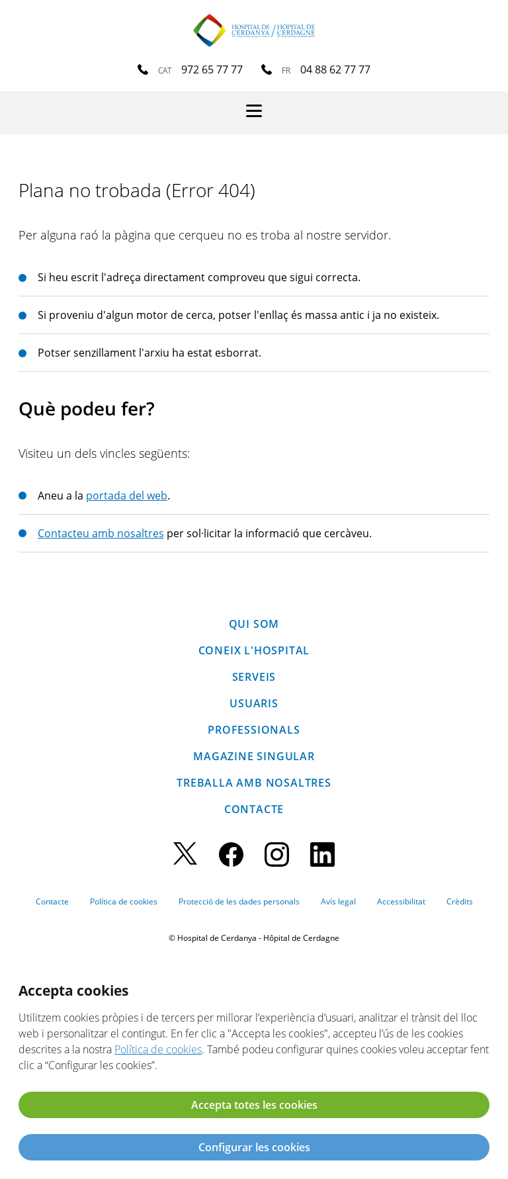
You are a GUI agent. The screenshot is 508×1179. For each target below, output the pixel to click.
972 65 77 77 (212, 69)
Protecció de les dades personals (239, 901)
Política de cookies (123, 901)
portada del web (126, 495)
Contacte (254, 809)
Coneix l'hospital (254, 650)
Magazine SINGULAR (254, 756)
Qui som (254, 624)
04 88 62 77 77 (335, 69)
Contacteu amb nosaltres (101, 533)
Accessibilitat (401, 901)
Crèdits (459, 901)
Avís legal (338, 901)
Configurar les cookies (254, 1147)
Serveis (254, 677)
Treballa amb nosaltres (254, 782)
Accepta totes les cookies (254, 1105)
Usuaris (254, 703)
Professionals (254, 729)
